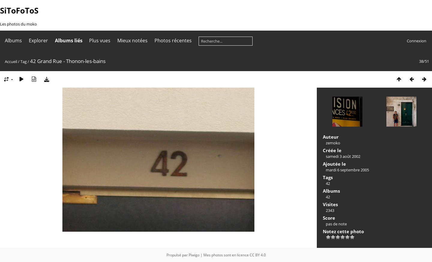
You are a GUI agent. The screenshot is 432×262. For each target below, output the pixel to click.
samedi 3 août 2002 (343, 156)
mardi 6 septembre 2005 (347, 170)
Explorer (38, 40)
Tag (23, 61)
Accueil (11, 61)
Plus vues (99, 40)
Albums (13, 40)
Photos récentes (173, 40)
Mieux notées (132, 40)
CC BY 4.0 (258, 254)
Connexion (416, 41)
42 (328, 183)
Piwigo (194, 254)
